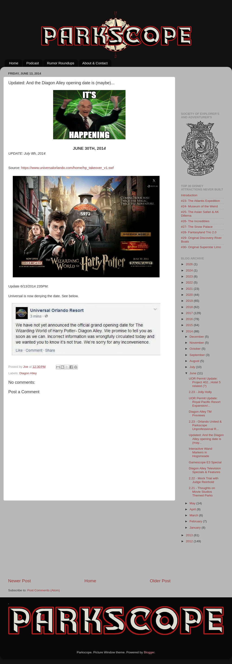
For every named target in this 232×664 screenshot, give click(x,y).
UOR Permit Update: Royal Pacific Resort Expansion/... (205, 401)
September (198, 355)
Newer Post (19, 580)
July (193, 367)
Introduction (189, 195)
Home (13, 63)
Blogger (149, 652)
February (196, 521)
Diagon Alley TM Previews (200, 413)
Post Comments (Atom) (43, 590)
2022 (190, 282)
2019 (190, 300)
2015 (190, 325)
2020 (190, 294)
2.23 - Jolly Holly (200, 392)
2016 (190, 319)
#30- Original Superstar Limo (201, 247)
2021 (190, 288)
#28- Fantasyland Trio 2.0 (198, 232)
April (193, 509)
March (194, 515)
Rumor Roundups (60, 63)
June (193, 373)
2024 (190, 270)
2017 (190, 313)
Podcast (32, 63)
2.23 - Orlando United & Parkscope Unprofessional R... (205, 425)
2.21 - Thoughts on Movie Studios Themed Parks (202, 491)
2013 (190, 535)
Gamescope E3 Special (205, 462)
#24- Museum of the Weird (199, 206)
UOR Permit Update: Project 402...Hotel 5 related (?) (205, 382)
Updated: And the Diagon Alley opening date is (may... (206, 438)
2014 (190, 331)
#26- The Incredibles (195, 221)
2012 (190, 541)
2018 (190, 307)
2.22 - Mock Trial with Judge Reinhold (204, 480)
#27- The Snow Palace (197, 226)
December (197, 336)
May (193, 503)
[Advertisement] (89, 539)
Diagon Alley (28, 373)
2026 (190, 264)
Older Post (160, 580)
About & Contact (95, 63)
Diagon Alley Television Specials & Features (205, 470)
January (196, 527)
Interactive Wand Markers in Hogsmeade (200, 452)
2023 (190, 276)
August (195, 361)
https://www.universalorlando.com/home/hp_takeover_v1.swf (67, 168)
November (197, 342)
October (196, 348)
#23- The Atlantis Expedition (200, 201)
